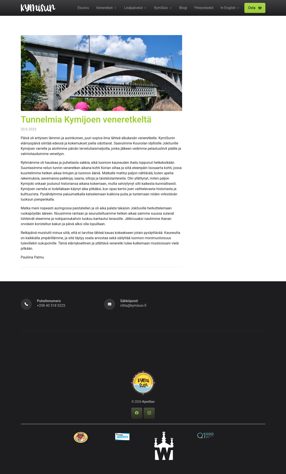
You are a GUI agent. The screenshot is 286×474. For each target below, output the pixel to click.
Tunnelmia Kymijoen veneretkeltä (86, 119)
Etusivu (83, 8)
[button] (254, 8)
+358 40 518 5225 (51, 305)
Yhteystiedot (204, 8)
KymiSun (161, 8)
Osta (254, 8)
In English (228, 8)
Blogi (183, 8)
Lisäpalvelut (133, 8)
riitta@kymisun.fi (133, 305)
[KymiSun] (38, 7)
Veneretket (104, 8)
